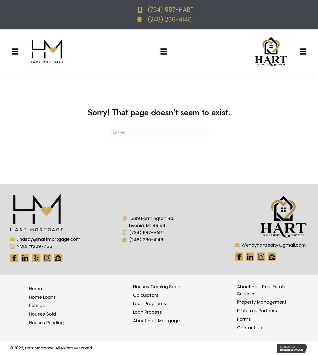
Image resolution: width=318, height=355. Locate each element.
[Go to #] (261, 256)
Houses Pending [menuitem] (46, 323)
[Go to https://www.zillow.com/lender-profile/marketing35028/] (58, 258)
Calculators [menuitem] (146, 295)
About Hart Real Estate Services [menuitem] (261, 290)
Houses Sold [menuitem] (42, 314)
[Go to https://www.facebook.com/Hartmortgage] (14, 258)
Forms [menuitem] (244, 319)
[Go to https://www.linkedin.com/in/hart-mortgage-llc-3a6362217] (25, 258)
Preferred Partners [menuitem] (257, 311)
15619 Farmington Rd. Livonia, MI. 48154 (151, 222)
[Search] (159, 133)
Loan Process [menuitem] (147, 312)
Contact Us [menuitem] (249, 328)
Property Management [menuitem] (261, 302)
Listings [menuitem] (37, 305)
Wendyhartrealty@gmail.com (274, 245)
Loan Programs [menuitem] (149, 303)
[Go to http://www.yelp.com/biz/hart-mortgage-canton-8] (36, 258)
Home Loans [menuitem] (42, 297)
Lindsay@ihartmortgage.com (48, 239)
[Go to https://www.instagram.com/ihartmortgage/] (47, 258)
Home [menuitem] (35, 289)
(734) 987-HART (170, 10)
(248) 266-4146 (169, 19)
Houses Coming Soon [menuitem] (156, 287)
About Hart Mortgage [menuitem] (156, 321)
